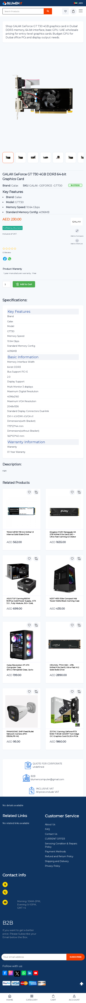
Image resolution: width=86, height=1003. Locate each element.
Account (74, 998)
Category (32, 998)
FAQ (47, 829)
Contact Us (51, 834)
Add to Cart (24, 284)
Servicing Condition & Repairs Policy (61, 845)
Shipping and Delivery (57, 861)
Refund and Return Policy (59, 856)
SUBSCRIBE (76, 957)
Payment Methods (55, 851)
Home (9, 998)
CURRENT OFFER (55, 838)
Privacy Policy (52, 866)
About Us (50, 824)
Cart (53, 998)
